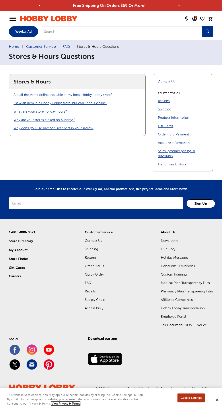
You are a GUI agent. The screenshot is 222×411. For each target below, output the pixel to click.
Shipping (164, 109)
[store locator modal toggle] (187, 18)
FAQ (66, 46)
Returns (164, 101)
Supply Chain (95, 300)
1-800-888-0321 (22, 232)
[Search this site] (207, 31)
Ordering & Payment (173, 134)
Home (14, 46)
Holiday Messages (174, 257)
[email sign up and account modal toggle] (194, 18)
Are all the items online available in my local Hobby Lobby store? (63, 95)
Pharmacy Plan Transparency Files (187, 291)
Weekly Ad (23, 31)
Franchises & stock (172, 164)
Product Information (173, 117)
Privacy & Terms (202, 388)
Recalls (90, 291)
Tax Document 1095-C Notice (184, 325)
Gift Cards (165, 126)
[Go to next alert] (179, 5)
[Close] (217, 402)
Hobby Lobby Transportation (183, 308)
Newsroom (169, 240)
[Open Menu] (13, 19)
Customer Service (41, 46)
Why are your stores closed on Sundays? (44, 120)
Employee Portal (173, 316)
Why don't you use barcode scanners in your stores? (53, 128)
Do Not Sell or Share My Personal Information (158, 388)
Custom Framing (174, 274)
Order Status (94, 266)
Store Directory (21, 241)
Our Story (168, 249)
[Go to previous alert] (39, 5)
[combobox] (122, 31)
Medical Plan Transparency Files (185, 283)
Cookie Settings (191, 399)
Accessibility (94, 308)
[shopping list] (202, 18)
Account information (174, 143)
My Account (18, 250)
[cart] (210, 19)
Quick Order (94, 274)
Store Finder (18, 259)
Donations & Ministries (178, 266)
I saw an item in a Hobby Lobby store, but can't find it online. (60, 103)
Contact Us (166, 81)
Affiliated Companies (177, 300)
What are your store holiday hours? (40, 111)
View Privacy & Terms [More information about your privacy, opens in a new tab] (66, 405)
